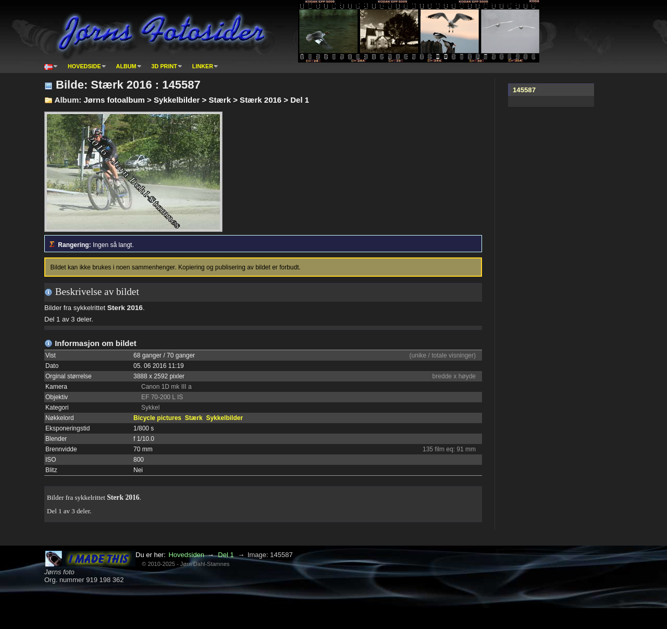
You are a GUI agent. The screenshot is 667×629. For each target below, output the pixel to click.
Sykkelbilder (224, 418)
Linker (202, 66)
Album (126, 66)
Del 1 (225, 555)
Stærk (194, 418)
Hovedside (84, 66)
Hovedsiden (186, 555)
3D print (164, 66)
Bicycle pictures (157, 418)
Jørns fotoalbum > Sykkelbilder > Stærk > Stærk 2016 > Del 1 (196, 99)
